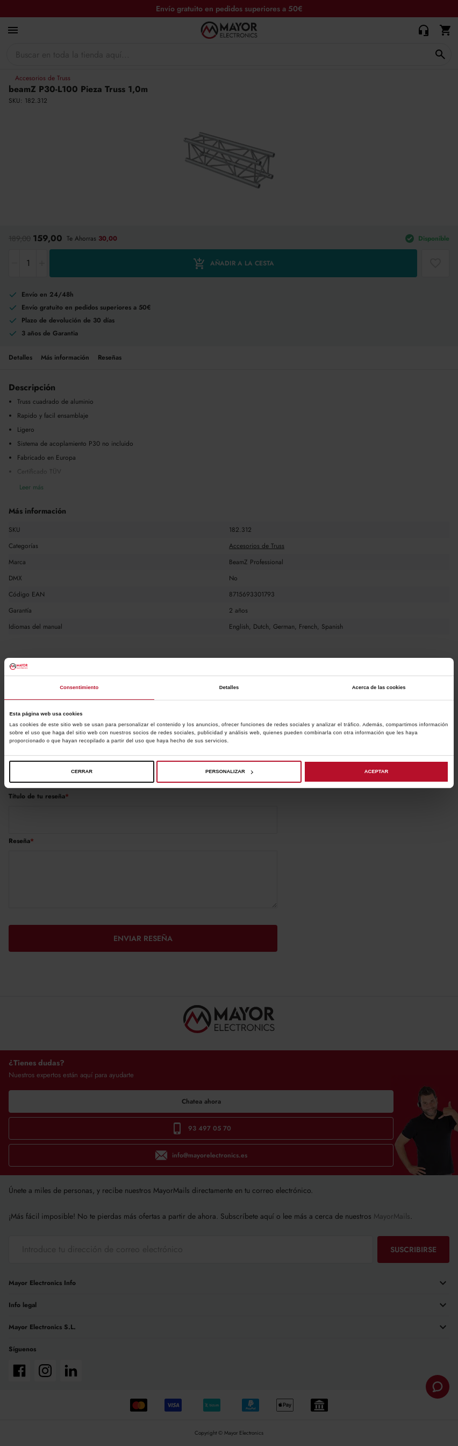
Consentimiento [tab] (79, 687)
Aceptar (376, 771)
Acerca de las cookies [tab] (379, 687)
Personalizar (229, 771)
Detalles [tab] (229, 687)
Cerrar (81, 771)
